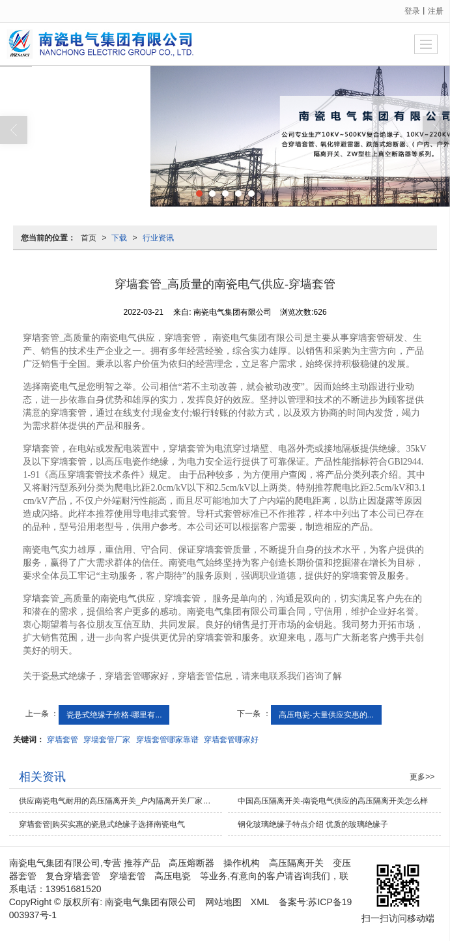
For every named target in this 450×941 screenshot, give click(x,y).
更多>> (422, 776)
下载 (119, 237)
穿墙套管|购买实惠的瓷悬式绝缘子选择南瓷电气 (102, 824)
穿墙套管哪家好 (231, 739)
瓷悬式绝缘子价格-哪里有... (114, 714)
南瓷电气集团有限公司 (150, 902)
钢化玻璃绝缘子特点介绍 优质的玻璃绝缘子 (313, 824)
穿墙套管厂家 (106, 739)
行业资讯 (158, 237)
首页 (88, 237)
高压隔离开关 (296, 863)
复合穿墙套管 (73, 876)
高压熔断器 (191, 863)
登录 (412, 11)
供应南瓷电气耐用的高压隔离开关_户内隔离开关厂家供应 (119, 800)
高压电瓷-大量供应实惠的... (326, 714)
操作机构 (241, 863)
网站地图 (223, 902)
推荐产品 (142, 863)
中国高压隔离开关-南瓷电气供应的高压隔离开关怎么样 (333, 800)
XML (260, 902)
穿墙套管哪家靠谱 (167, 739)
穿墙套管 (62, 739)
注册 (435, 11)
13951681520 (74, 889)
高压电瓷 (172, 876)
